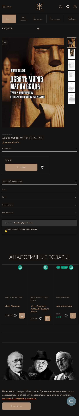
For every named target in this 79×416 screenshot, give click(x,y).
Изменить (29, 223)
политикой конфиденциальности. (19, 398)
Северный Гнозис (62, 297)
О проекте (23, 18)
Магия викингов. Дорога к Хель (40, 298)
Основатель (38, 19)
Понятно (16, 406)
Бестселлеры (55, 19)
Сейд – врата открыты (13, 297)
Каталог (9, 19)
